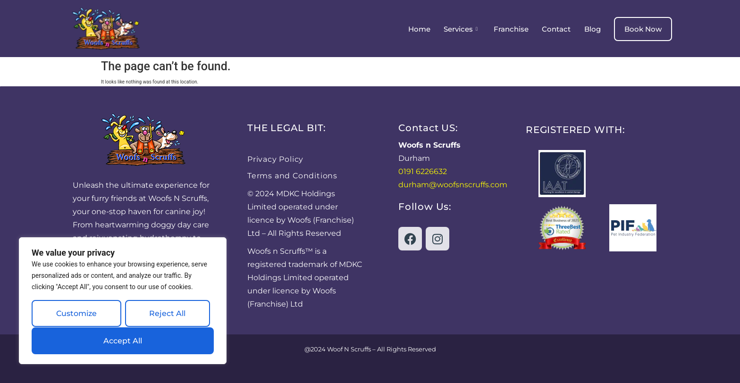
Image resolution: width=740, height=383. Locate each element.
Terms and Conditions (292, 175)
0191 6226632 (422, 171)
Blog (592, 29)
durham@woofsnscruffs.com (452, 184)
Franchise (511, 29)
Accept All (122, 340)
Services (461, 29)
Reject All (167, 313)
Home (420, 29)
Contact (556, 29)
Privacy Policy (275, 159)
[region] (123, 301)
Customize (76, 313)
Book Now (643, 29)
